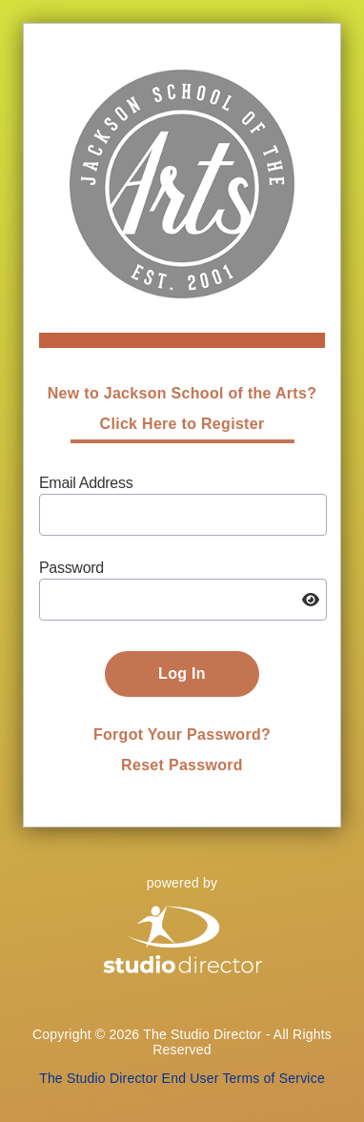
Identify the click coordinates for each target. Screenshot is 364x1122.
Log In (182, 673)
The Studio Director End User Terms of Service (182, 1078)
